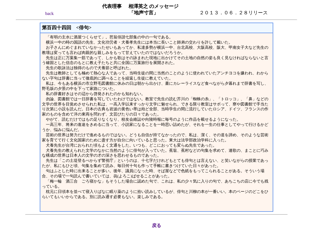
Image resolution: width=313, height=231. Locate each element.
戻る (156, 225)
